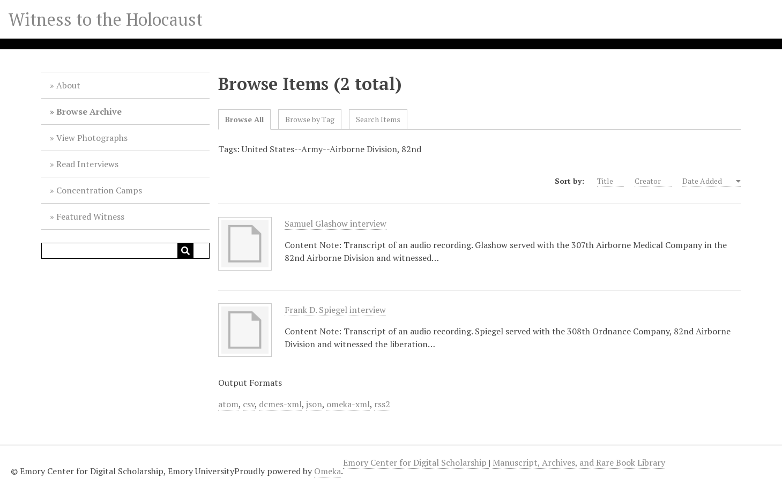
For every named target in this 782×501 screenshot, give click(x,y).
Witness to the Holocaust (106, 19)
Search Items (378, 119)
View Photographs (92, 138)
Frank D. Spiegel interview (335, 310)
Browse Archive (89, 111)
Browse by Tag (309, 119)
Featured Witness (90, 216)
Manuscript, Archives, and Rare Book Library (579, 462)
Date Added (708, 181)
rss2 (382, 404)
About (68, 85)
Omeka (327, 471)
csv (249, 404)
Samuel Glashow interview (335, 224)
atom (228, 404)
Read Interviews (87, 164)
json (314, 404)
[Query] (125, 251)
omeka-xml (348, 404)
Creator (653, 181)
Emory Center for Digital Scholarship (416, 462)
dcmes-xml (280, 404)
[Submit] (185, 251)
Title (610, 181)
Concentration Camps (99, 190)
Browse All (244, 119)
